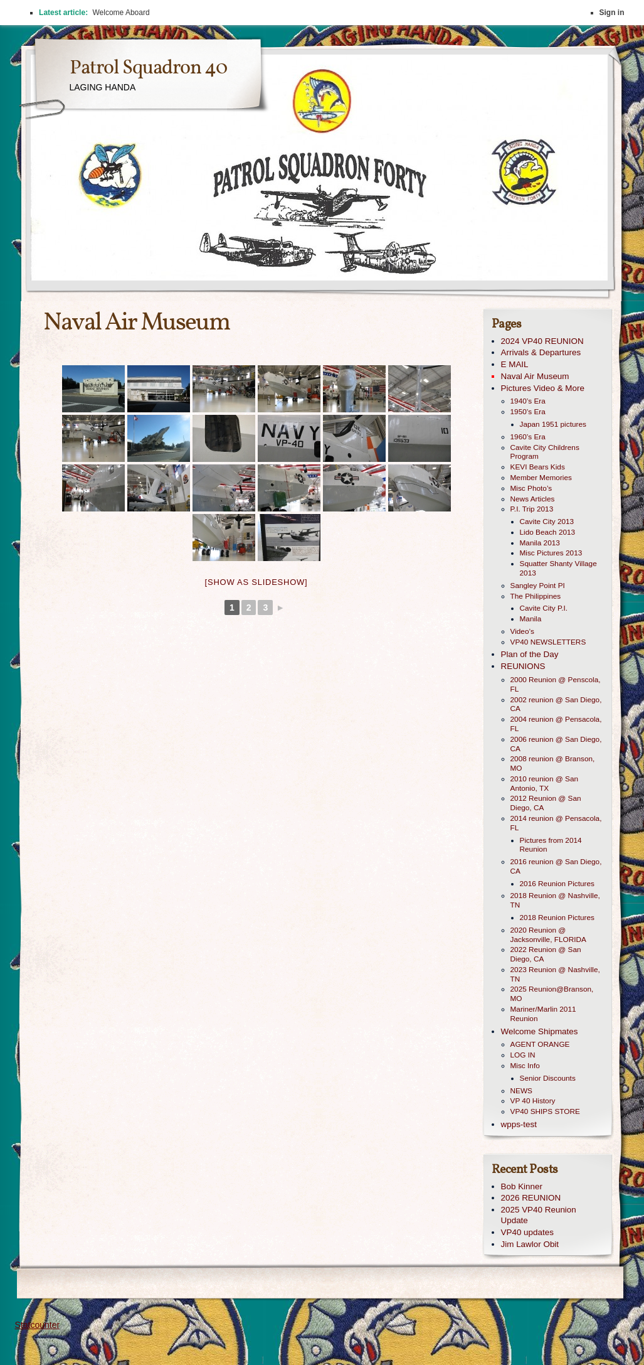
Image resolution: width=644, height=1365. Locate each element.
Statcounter (37, 1325)
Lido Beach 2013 (548, 532)
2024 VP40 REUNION (542, 341)
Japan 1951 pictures (553, 424)
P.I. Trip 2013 (532, 509)
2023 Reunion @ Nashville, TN (555, 974)
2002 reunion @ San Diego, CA (556, 704)
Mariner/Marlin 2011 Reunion (543, 1014)
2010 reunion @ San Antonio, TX (544, 783)
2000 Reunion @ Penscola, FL (555, 684)
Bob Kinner (522, 1186)
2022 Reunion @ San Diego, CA (545, 954)
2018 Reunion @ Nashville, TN (555, 900)
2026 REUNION (531, 1197)
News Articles (532, 499)
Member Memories (541, 477)
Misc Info (525, 1065)
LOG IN (523, 1055)
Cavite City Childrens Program (544, 452)
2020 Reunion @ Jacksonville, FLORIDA (548, 935)
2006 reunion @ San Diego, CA (556, 744)
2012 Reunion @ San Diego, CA (545, 803)
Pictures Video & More (542, 388)
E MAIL (515, 364)
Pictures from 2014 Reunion (551, 845)
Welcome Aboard (120, 12)
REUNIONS (523, 666)
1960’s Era (528, 436)
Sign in (612, 12)
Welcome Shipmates (539, 1031)
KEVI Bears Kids (537, 467)
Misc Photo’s (531, 488)
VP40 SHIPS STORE (545, 1111)
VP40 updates (527, 1232)
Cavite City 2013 (547, 521)
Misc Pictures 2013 (551, 553)
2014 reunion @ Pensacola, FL (556, 823)
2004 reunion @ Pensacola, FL (556, 724)
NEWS (521, 1090)
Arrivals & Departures (541, 352)
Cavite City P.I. (544, 608)
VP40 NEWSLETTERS (548, 642)
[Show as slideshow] (256, 582)
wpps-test (519, 1124)
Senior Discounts (548, 1078)
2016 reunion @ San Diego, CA (556, 866)
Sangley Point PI (537, 585)
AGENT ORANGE (540, 1044)
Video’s (522, 631)
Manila (531, 618)
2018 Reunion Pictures (557, 917)
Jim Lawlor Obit (530, 1244)
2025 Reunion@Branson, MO (552, 994)
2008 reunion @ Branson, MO (552, 763)
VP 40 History (533, 1100)
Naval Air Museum (535, 376)
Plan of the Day (530, 654)
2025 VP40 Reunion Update (538, 1215)
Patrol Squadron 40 (148, 68)
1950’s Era (528, 411)
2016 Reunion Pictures (557, 883)
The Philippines (535, 596)
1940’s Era (528, 401)
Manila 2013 (540, 542)
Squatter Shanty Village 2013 (558, 568)
